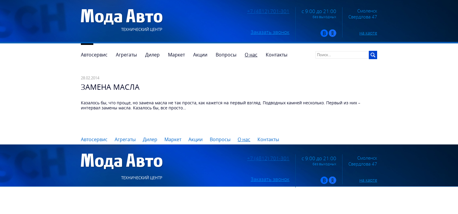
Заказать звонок (270, 32)
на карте (368, 33)
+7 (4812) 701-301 (268, 11)
